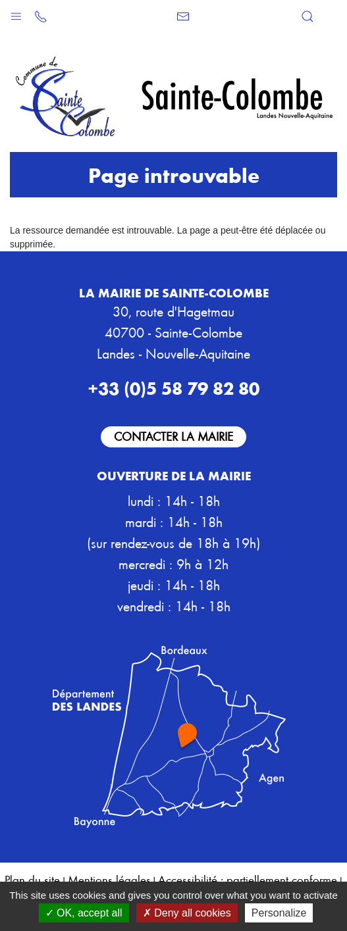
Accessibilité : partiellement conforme (247, 879)
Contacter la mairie (173, 436)
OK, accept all (83, 912)
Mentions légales (109, 879)
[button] (16, 13)
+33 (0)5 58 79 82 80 (173, 387)
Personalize (279, 912)
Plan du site (32, 879)
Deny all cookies (187, 912)
